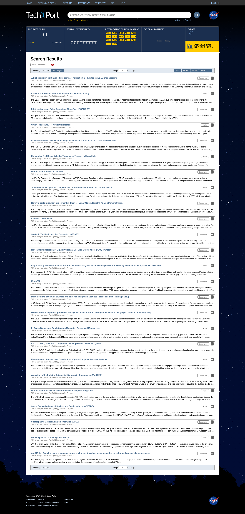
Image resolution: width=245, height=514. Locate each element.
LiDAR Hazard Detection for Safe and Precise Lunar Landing (60, 93)
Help (122, 3)
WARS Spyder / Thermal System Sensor (50, 437)
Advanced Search (183, 20)
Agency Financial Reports (48, 505)
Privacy (41, 499)
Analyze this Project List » (203, 46)
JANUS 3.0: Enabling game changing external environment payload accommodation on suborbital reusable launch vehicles (90, 453)
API (112, 3)
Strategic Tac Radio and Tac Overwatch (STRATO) (55, 234)
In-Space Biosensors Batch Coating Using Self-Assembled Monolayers (65, 328)
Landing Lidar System (41, 218)
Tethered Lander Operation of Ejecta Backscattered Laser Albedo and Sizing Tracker (71, 187)
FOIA (28, 502)
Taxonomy (84, 3)
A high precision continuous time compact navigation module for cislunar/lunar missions (74, 78)
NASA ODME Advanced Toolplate (47, 172)
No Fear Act (30, 499)
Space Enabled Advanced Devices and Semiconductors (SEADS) (62, 406)
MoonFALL (36, 281)
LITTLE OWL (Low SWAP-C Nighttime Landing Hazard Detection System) (66, 344)
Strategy (100, 3)
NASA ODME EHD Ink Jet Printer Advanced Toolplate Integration (62, 390)
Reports (67, 3)
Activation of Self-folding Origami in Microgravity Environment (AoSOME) (66, 375)
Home (29, 3)
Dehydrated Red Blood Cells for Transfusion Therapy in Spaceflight (63, 156)
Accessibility (30, 505)
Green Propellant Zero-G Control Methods (51, 125)
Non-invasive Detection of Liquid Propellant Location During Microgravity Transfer (71, 250)
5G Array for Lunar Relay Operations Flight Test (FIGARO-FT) (60, 109)
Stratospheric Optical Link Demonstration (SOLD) (55, 422)
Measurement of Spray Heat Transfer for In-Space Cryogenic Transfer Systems (69, 359)
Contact (65, 502)
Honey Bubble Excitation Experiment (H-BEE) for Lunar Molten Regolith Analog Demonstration (77, 203)
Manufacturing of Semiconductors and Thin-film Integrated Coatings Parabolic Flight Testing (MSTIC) (80, 297)
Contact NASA (67, 499)
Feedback (215, 3)
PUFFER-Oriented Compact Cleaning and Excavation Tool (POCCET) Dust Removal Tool (73, 140)
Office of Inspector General (48, 502)
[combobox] (129, 15)
